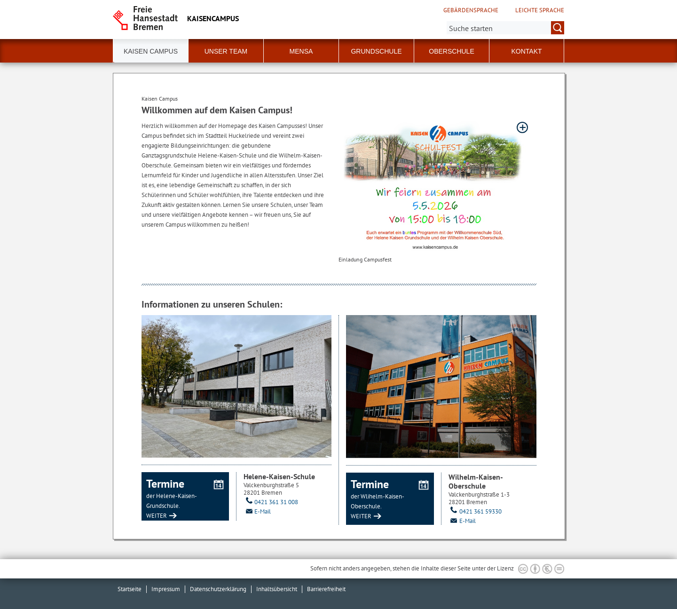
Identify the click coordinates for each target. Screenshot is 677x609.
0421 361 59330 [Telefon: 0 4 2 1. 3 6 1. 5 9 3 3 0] (475, 511)
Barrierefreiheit (326, 589)
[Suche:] (505, 27)
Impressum (165, 589)
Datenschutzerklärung (218, 589)
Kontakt (526, 51)
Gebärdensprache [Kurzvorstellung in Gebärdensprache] (470, 10)
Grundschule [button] (376, 51)
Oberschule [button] (451, 51)
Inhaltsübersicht (276, 589)
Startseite (130, 589)
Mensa (301, 51)
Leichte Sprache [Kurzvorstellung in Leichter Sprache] (539, 10)
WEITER (156, 516)
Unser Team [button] (226, 51)
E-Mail (257, 511)
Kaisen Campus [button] (151, 51)
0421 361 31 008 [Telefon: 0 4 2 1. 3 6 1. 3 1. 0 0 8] (271, 502)
